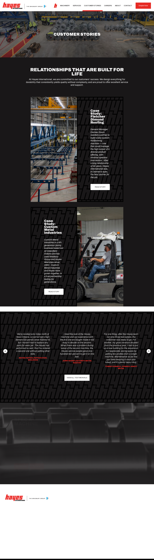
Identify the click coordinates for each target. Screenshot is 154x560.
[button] (5, 351)
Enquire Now (143, 5)
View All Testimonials (77, 378)
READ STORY (100, 187)
